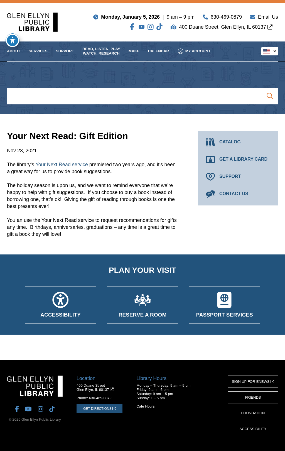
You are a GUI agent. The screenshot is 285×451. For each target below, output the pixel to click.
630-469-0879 (226, 18)
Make (134, 55)
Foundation (253, 413)
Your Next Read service (61, 164)
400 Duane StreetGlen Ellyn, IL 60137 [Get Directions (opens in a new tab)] (95, 387)
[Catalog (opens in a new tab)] (238, 142)
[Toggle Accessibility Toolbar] (12, 40)
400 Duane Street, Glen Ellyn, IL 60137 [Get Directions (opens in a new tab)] (225, 28)
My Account (194, 55)
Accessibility (253, 429)
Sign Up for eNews (253, 381)
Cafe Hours (145, 406)
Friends (253, 397)
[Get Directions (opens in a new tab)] (99, 408)
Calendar (158, 55)
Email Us (268, 18)
